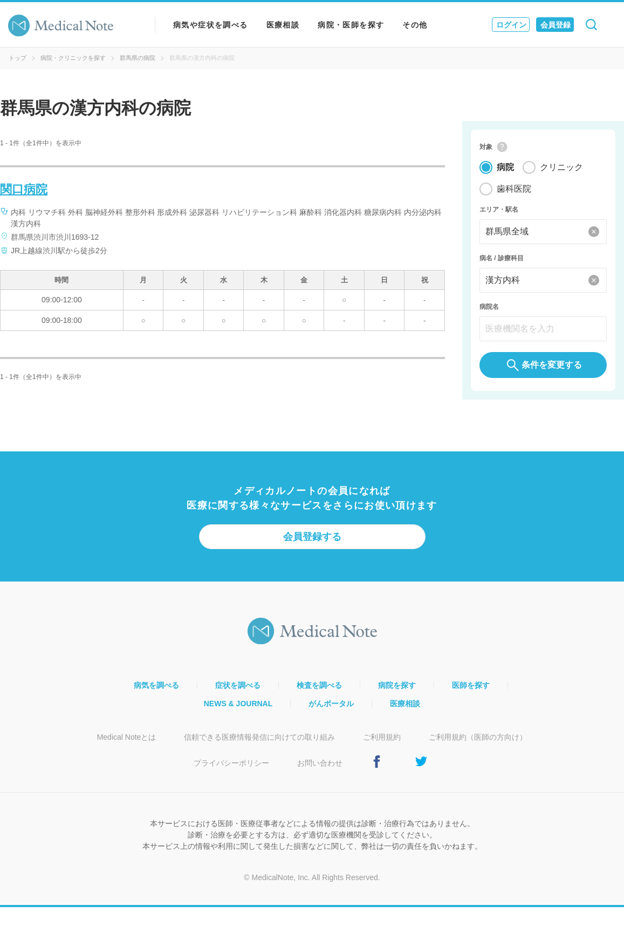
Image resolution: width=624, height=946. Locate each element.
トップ (17, 58)
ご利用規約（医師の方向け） (478, 737)
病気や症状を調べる (210, 25)
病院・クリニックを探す (73, 58)
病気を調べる (156, 685)
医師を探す (471, 685)
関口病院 (23, 189)
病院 (505, 167)
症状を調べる (237, 685)
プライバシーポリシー (231, 763)
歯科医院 (514, 188)
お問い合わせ (319, 763)
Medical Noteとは (126, 737)
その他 (414, 25)
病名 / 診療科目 (501, 258)
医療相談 (283, 25)
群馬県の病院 (137, 58)
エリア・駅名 (498, 209)
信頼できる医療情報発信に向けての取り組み (259, 737)
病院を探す (397, 685)
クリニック (561, 167)
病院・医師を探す (351, 25)
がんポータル (331, 703)
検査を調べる (319, 685)
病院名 (489, 306)
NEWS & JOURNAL (238, 703)
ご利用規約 (382, 737)
